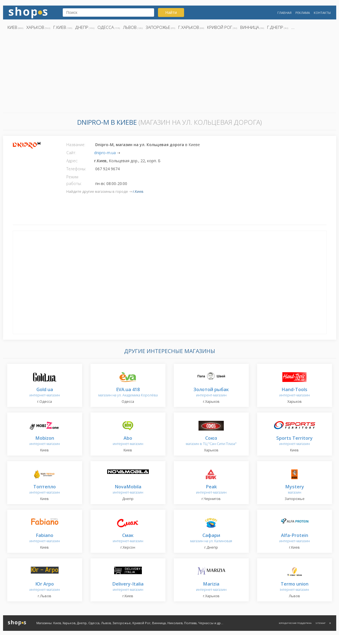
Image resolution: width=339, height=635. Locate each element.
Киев (12, 27)
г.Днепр (275, 27)
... (293, 27)
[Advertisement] (169, 73)
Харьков (35, 27)
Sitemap (320, 622)
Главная (284, 13)
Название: (75, 144)
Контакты (322, 13)
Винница (249, 27)
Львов (130, 27)
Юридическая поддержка (295, 622)
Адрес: (72, 160)
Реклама (302, 13)
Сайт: (71, 152)
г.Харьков (188, 27)
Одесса (105, 27)
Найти (171, 12)
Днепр (81, 27)
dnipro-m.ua (105, 152)
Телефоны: (76, 168)
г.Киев (59, 27)
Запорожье (158, 27)
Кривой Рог (219, 27)
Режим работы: (74, 180)
